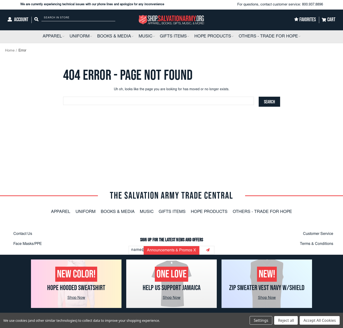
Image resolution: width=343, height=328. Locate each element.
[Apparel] (53, 36)
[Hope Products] (214, 36)
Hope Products (209, 212)
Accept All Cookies (319, 320)
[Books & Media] (115, 36)
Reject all (286, 320)
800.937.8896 (312, 4)
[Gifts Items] (174, 36)
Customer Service (318, 234)
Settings (261, 320)
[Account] (18, 20)
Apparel (60, 212)
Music (147, 212)
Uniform (86, 212)
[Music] (146, 36)
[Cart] (328, 20)
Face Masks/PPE (27, 244)
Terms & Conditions (316, 244)
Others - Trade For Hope (262, 212)
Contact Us (22, 234)
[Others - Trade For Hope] (269, 36)
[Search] (36, 20)
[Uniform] (81, 36)
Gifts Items (172, 212)
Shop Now (76, 298)
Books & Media (118, 212)
